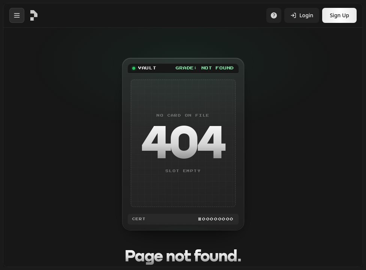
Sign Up (339, 15)
